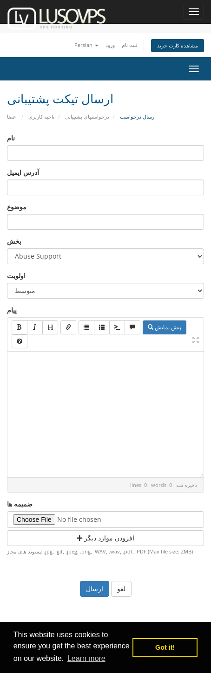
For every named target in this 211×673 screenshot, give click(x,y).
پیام (12, 310)
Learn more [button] (86, 658)
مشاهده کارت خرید (177, 45)
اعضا (12, 116)
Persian (86, 44)
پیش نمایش (164, 327)
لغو (121, 588)
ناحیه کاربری (41, 116)
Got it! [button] (165, 647)
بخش (14, 241)
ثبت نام (129, 44)
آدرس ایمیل (23, 172)
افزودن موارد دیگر (105, 537)
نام (11, 137)
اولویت (16, 275)
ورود (110, 44)
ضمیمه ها (20, 504)
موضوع (16, 206)
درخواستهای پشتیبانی (87, 116)
